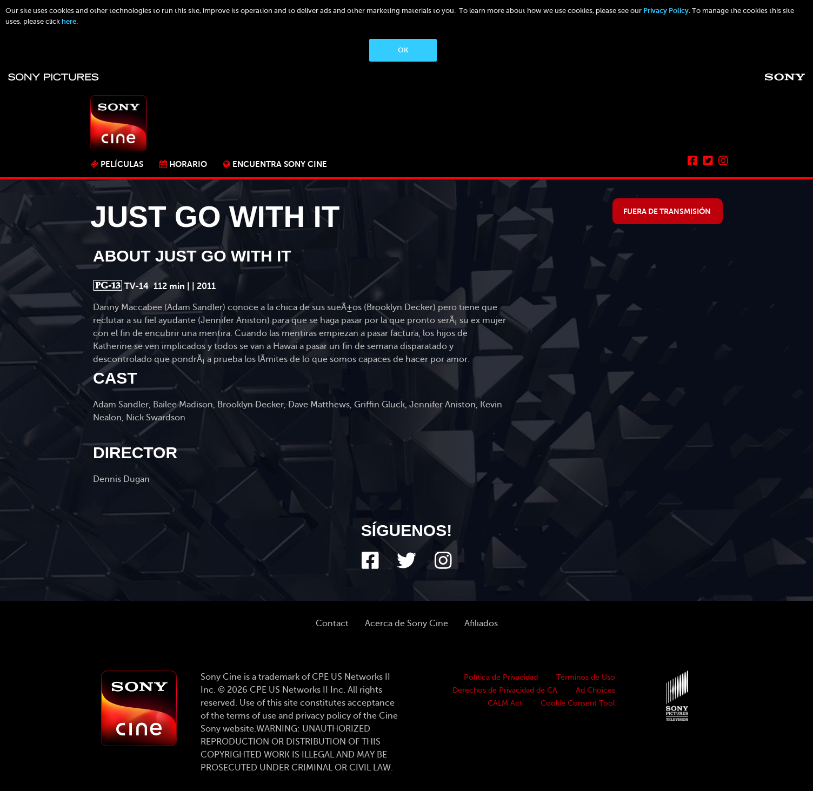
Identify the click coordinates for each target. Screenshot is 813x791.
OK (403, 50)
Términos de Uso (585, 677)
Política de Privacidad (501, 677)
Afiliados (481, 623)
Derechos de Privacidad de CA (504, 690)
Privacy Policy (666, 10)
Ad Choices (595, 690)
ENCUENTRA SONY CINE (279, 164)
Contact (332, 623)
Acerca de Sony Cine (406, 623)
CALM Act (505, 703)
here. (70, 21)
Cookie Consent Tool (578, 703)
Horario (188, 164)
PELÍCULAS (122, 164)
